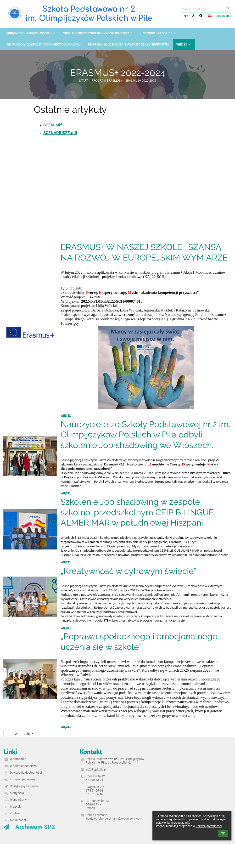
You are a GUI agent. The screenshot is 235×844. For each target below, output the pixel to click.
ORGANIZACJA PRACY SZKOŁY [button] (31, 33)
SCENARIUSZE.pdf (60, 132)
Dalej (28, 734)
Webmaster (18, 759)
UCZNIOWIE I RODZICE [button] (158, 33)
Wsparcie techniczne (24, 766)
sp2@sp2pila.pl (96, 769)
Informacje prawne (22, 779)
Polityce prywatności (209, 826)
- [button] (194, 15)
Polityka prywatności (24, 786)
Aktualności (18, 820)
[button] (209, 15)
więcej (66, 415)
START (83, 80)
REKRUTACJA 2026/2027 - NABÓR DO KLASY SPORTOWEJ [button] (128, 44)
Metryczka (17, 793)
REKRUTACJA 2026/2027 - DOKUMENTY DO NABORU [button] (44, 44)
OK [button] (223, 833)
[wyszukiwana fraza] (205, 9)
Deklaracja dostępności (26, 772)
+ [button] (186, 15)
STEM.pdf (52, 125)
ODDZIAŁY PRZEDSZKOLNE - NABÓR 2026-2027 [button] (98, 33)
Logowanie (223, 15)
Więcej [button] (183, 44)
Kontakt (15, 813)
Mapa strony (18, 799)
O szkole (16, 806)
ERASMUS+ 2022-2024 (140, 80)
